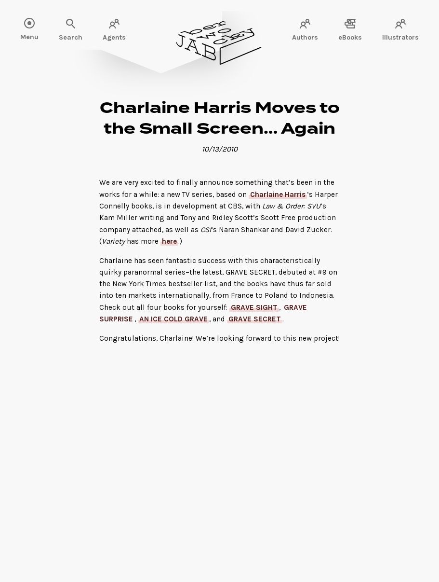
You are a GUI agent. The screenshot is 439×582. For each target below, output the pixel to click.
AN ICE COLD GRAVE (173, 319)
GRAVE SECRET (254, 319)
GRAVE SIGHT (254, 307)
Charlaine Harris (278, 194)
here (169, 241)
